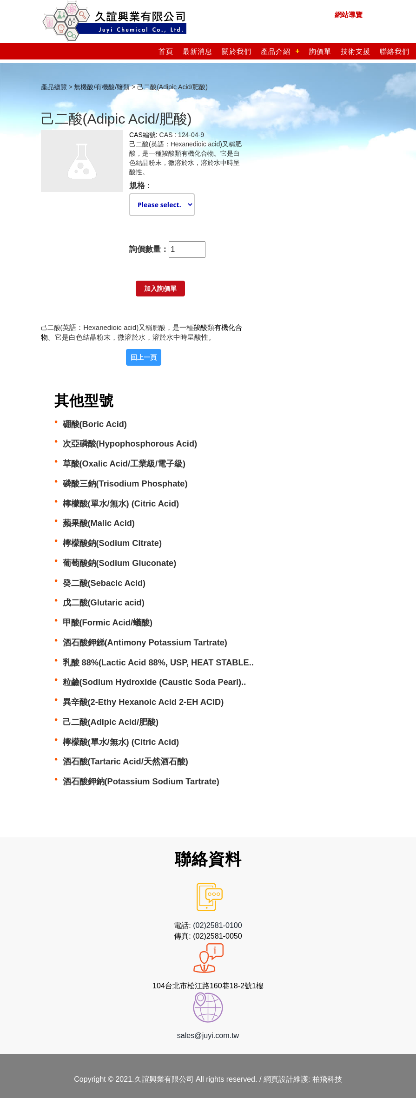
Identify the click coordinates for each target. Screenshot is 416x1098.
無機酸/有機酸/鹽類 (102, 87)
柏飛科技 (327, 1079)
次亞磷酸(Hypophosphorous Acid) (130, 443)
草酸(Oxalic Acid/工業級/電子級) (124, 463)
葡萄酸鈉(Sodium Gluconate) (120, 563)
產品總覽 (54, 87)
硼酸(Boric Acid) (95, 424)
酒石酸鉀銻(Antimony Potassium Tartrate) (145, 642)
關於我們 (236, 51)
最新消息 (197, 51)
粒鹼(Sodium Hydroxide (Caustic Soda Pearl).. (154, 682)
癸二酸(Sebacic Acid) (104, 583)
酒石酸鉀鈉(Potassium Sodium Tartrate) (141, 781)
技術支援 (355, 51)
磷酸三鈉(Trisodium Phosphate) (125, 483)
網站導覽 (349, 15)
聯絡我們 (394, 51)
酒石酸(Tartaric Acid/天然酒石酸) (125, 761)
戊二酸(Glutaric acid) (104, 602)
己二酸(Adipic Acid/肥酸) (111, 722)
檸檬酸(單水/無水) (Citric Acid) (121, 503)
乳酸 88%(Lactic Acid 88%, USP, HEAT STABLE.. (158, 662)
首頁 (165, 51)
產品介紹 (276, 51)
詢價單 (320, 51)
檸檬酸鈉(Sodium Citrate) (112, 543)
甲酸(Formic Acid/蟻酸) (108, 622)
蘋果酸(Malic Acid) (99, 523)
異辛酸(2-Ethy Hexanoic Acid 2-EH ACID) (143, 702)
